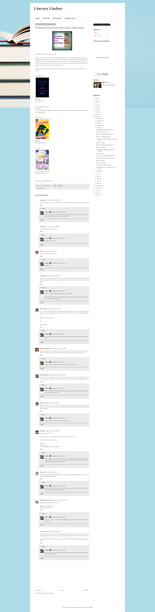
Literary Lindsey (48, 8)
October (99, 123)
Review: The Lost (100, 153)
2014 (96, 116)
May (98, 178)
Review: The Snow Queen (102, 132)
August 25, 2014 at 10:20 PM (52, 431)
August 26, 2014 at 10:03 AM (60, 500)
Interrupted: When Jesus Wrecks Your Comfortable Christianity (57, 110)
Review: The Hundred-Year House (104, 134)
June (98, 176)
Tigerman (37, 141)
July (98, 174)
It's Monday (38, 108)
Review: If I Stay (100, 160)
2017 (96, 109)
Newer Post (38, 590)
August (98, 127)
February (99, 185)
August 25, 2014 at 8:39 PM (59, 348)
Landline (42, 112)
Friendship (38, 99)
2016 (96, 112)
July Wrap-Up (99, 171)
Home (38, 18)
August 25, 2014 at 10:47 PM (50, 472)
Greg (41, 472)
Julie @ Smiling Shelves (46, 348)
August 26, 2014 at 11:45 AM (59, 485)
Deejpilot (80, 607)
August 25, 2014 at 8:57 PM (58, 362)
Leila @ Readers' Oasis (46, 375)
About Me (46, 18)
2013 (96, 190)
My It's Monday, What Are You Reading (49, 446)
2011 (96, 195)
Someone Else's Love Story (42, 171)
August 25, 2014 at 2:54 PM (53, 226)
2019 (96, 105)
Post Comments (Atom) (47, 593)
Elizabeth (42, 431)
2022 (96, 98)
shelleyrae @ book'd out (46, 500)
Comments (97, 35)
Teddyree (42, 403)
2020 (96, 102)
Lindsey (47, 212)
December (99, 118)
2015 (96, 114)
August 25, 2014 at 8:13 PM (58, 291)
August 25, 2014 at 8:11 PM (58, 238)
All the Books (57, 18)
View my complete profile (109, 85)
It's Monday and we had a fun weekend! (105, 158)
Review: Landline (100, 142)
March (98, 183)
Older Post (86, 590)
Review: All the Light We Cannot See (105, 145)
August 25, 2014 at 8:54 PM (52, 403)
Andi (41, 251)
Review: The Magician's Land (103, 136)
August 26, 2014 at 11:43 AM (59, 456)
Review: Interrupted (101, 147)
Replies (43, 208)
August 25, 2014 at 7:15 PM (53, 309)
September (99, 125)
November (99, 121)
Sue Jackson (43, 309)
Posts (96, 32)
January (99, 188)
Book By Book (43, 324)
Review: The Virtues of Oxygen (103, 165)
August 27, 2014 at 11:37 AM (59, 550)
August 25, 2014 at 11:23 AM (53, 200)
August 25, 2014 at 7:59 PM (58, 212)
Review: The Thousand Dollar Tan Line (105, 155)
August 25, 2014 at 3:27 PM (53, 276)
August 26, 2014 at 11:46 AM (59, 517)
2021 (96, 100)
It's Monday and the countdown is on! (105, 130)
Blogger (91, 607)
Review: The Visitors (101, 162)
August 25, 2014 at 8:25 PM (58, 334)
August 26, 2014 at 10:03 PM (53, 531)
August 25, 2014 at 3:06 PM (49, 251)
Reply (41, 205)
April (98, 181)
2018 (96, 107)
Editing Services (70, 18)
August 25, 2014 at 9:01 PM (58, 388)
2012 (96, 193)
